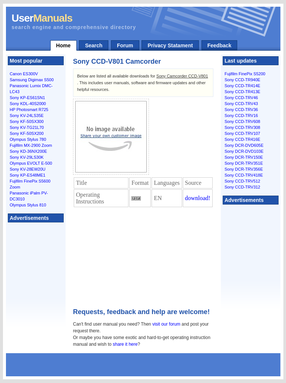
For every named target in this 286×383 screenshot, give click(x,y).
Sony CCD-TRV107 (242, 133)
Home (63, 45)
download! (197, 198)
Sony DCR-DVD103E (244, 151)
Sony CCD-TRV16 (241, 115)
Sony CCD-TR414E (242, 85)
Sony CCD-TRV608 (242, 121)
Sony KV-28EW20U (27, 169)
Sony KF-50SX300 (27, 121)
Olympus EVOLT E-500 (31, 163)
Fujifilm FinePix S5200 (245, 74)
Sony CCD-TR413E (242, 91)
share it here (125, 344)
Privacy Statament (170, 45)
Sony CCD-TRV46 (241, 97)
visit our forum (166, 324)
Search (93, 45)
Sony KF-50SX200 (27, 133)
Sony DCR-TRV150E (244, 157)
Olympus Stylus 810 (28, 205)
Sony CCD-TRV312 (242, 187)
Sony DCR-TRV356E (244, 169)
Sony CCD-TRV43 (241, 103)
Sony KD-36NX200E (28, 151)
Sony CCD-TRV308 (242, 127)
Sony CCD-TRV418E (244, 175)
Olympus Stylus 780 (28, 139)
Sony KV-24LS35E (27, 115)
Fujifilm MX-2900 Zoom (31, 145)
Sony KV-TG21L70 (27, 127)
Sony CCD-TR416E (242, 139)
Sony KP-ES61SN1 (27, 97)
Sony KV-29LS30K (27, 157)
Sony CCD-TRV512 (242, 181)
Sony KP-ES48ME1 (27, 175)
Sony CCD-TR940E (242, 79)
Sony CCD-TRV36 (241, 109)
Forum (125, 45)
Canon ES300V (24, 74)
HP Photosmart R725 (29, 109)
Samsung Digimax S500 (32, 79)
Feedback (219, 45)
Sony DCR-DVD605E (244, 145)
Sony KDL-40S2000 (28, 103)
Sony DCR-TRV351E (244, 163)
